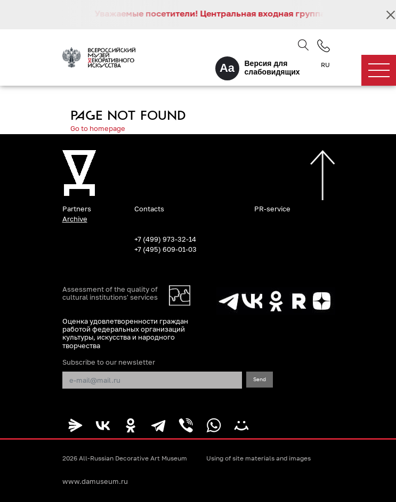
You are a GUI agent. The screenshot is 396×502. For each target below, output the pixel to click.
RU (325, 65)
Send (259, 379)
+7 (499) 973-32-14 (165, 239)
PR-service (272, 208)
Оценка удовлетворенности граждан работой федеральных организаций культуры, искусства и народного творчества (125, 333)
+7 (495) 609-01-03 (165, 249)
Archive (74, 219)
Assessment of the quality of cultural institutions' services (110, 293)
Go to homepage (97, 128)
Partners (76, 208)
